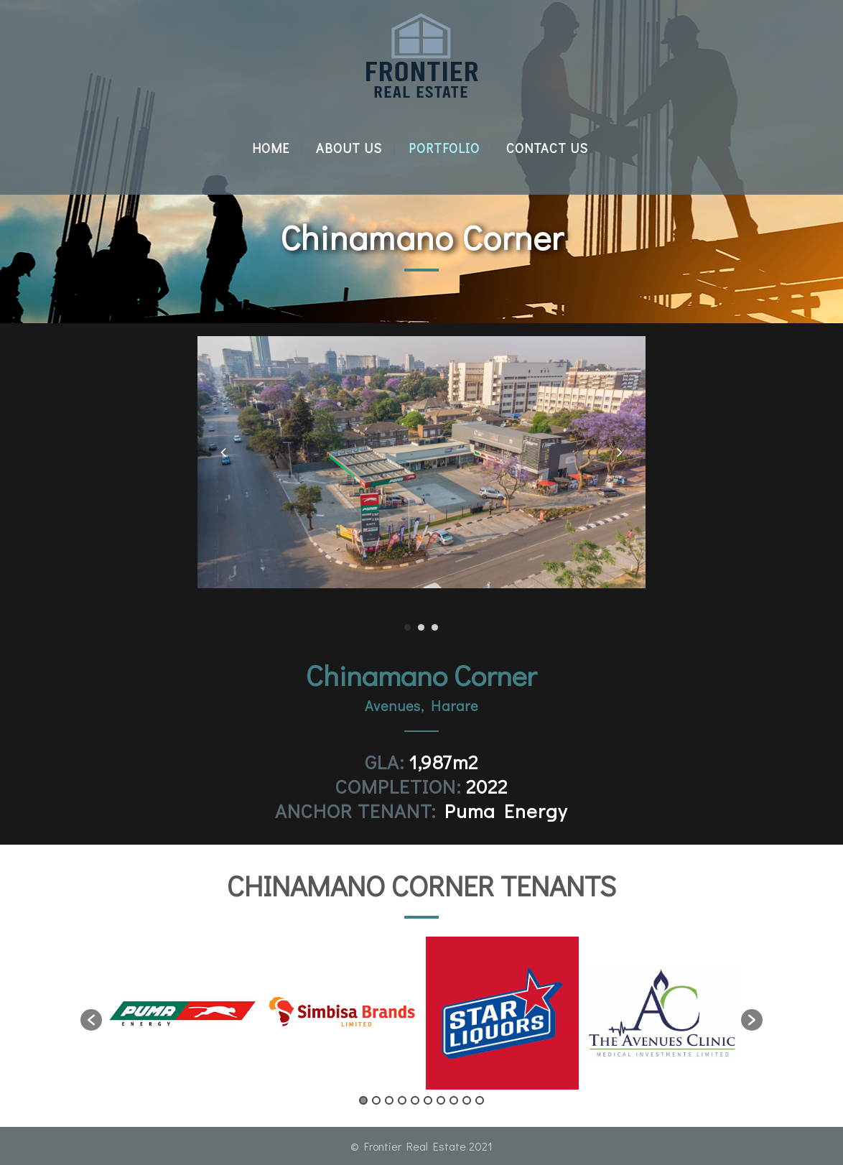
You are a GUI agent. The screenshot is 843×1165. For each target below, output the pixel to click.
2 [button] (376, 1100)
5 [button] (415, 1100)
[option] (182, 1013)
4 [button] (402, 1100)
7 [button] (441, 1100)
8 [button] (454, 1100)
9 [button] (466, 1100)
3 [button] (389, 1100)
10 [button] (479, 1100)
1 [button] (363, 1100)
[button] (91, 1020)
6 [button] (428, 1100)
